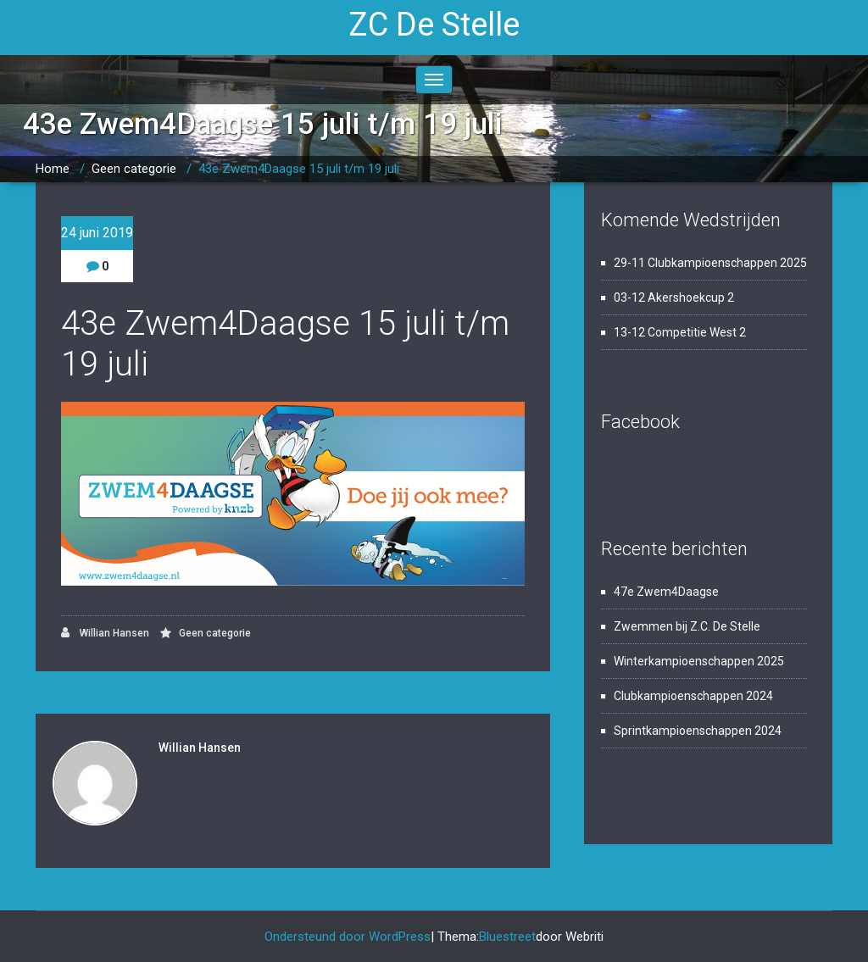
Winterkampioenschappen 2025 (699, 661)
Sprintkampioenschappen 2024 (698, 730)
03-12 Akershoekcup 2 (674, 297)
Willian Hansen (105, 632)
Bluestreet (507, 936)
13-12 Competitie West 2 (680, 332)
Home (53, 168)
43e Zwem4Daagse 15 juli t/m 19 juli (298, 168)
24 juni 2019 (97, 233)
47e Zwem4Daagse (666, 591)
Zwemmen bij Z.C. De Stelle (687, 626)
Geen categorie (134, 168)
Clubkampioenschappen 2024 (693, 696)
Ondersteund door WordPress (347, 936)
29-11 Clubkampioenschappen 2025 (710, 263)
